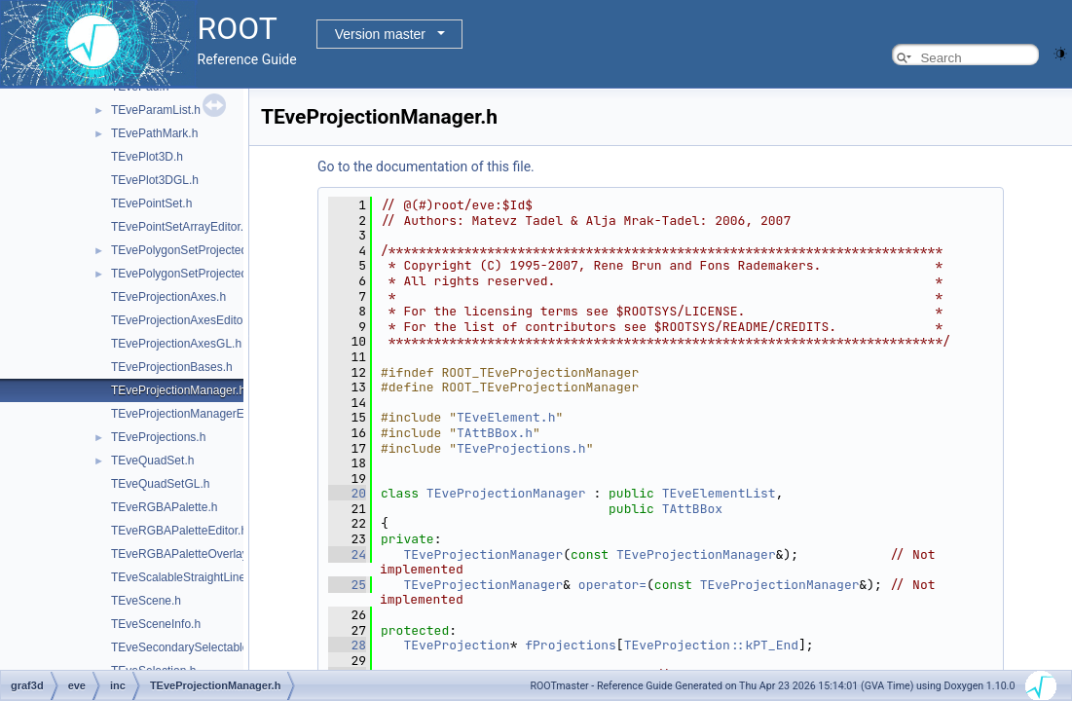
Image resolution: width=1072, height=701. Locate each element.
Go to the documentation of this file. (426, 166)
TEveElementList (719, 493)
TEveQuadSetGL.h (160, 484)
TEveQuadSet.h (152, 460)
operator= (612, 584)
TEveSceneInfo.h (156, 624)
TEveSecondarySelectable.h (184, 647)
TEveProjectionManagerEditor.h (193, 414)
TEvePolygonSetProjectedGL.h (192, 273)
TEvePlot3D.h (147, 157)
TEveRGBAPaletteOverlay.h (184, 554)
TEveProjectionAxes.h (168, 297)
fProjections (570, 645)
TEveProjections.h (158, 437)
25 (347, 584)
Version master (380, 34)
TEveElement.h (506, 417)
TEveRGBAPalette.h (164, 507)
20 (347, 493)
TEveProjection (456, 645)
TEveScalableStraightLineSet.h (192, 577)
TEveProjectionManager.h (178, 390)
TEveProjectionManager (506, 493)
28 (347, 645)
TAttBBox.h (495, 432)
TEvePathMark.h (154, 133)
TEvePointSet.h (151, 203)
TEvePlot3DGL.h (155, 180)
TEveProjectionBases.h (172, 367)
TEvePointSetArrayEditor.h (180, 227)
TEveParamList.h (156, 110)
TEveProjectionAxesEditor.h (183, 320)
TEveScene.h (146, 601)
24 (347, 554)
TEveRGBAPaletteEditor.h (179, 530)
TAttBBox (692, 508)
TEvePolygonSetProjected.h (184, 250)
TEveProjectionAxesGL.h (176, 343)
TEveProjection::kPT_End (711, 645)
